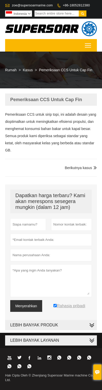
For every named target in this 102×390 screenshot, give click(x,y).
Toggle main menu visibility (88, 44)
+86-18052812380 (76, 5)
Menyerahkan (26, 306)
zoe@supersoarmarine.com (32, 5)
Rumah (11, 70)
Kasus (28, 70)
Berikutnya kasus (78, 168)
